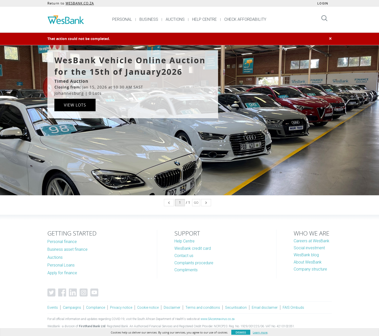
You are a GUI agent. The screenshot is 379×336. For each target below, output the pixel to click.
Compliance (95, 308)
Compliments (186, 270)
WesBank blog (306, 254)
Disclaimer (172, 308)
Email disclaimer (265, 308)
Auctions (55, 257)
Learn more (260, 332)
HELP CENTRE (204, 19)
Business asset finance (67, 249)
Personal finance (62, 241)
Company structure (310, 269)
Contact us (183, 255)
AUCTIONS (175, 19)
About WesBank (308, 262)
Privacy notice (121, 308)
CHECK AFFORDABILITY (245, 19)
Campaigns (72, 308)
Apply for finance (62, 272)
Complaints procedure (193, 262)
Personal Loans (61, 265)
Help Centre (184, 241)
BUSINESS (148, 19)
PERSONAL (122, 19)
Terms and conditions (202, 308)
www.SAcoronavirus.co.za (218, 319)
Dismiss (241, 332)
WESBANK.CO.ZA (80, 3)
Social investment (309, 248)
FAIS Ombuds (293, 308)
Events (52, 308)
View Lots (75, 105)
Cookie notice (148, 308)
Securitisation (236, 308)
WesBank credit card (192, 248)
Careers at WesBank (311, 240)
